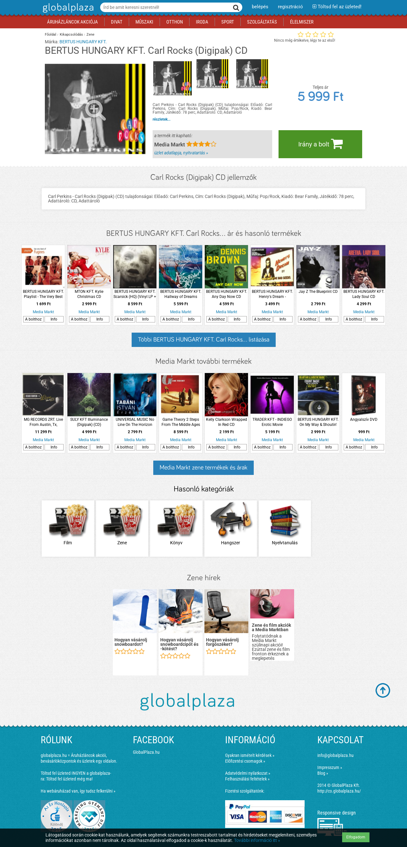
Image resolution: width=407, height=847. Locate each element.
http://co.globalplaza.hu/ (339, 791)
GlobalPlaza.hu (146, 752)
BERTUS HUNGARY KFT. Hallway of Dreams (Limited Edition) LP (180, 294)
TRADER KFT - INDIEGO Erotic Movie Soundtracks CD (272, 422)
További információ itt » (257, 840)
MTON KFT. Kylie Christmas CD (89, 294)
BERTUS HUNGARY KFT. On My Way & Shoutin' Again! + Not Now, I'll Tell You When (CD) (318, 422)
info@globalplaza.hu (335, 755)
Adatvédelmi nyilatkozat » (247, 773)
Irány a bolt (320, 143)
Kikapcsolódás (71, 34)
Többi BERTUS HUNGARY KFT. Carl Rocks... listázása (203, 339)
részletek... (161, 119)
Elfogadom (355, 837)
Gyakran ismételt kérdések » (249, 755)
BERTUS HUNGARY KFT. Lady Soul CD (363, 294)
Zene (90, 34)
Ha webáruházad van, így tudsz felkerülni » (78, 791)
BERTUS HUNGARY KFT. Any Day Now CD (226, 294)
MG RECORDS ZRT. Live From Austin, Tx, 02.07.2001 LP (43, 422)
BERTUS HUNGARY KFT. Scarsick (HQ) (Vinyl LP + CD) (135, 294)
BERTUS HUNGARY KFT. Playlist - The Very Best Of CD (43, 294)
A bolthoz (33, 319)
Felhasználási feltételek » (247, 778)
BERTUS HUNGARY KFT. (83, 41)
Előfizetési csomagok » (245, 761)
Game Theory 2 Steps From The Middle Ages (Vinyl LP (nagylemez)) (180, 422)
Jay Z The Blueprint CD (318, 291)
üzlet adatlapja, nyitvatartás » (181, 152)
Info (54, 319)
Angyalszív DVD (363, 419)
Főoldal (50, 34)
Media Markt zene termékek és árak (203, 467)
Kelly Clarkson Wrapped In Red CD (226, 422)
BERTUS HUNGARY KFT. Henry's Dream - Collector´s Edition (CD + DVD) (272, 294)
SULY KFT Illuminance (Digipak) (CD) (89, 422)
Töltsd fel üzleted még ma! (69, 778)
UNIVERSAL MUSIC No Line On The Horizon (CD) (135, 422)
